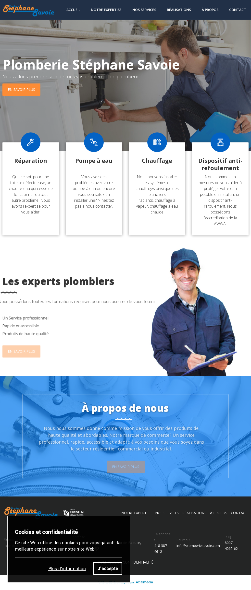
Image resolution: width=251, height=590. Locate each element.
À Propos (210, 9)
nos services (167, 512)
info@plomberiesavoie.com (198, 545)
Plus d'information (67, 569)
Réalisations (179, 9)
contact (237, 9)
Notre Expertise (106, 9)
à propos (218, 512)
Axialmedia (144, 582)
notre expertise (136, 512)
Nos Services (144, 9)
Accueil (73, 9)
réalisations (194, 512)
